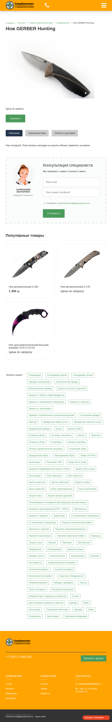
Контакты (11, 698)
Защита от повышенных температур (46, 402)
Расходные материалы (63, 589)
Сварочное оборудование (71, 576)
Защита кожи (35, 495)
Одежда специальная (39, 382)
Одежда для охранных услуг (87, 422)
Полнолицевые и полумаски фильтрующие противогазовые (58, 502)
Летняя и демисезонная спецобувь (46, 449)
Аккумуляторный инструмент (62, 562)
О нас (9, 684)
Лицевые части (36, 556)
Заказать (15, 118)
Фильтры (95, 556)
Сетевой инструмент (39, 569)
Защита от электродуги (40, 408)
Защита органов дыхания (60, 495)
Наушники (67, 542)
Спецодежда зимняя (57, 375)
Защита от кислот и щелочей (72, 388)
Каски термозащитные (61, 489)
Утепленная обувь (77, 449)
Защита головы (82, 482)
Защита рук (59, 516)
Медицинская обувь (38, 455)
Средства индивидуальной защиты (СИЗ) (49, 469)
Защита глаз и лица (84, 469)
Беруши (52, 542)
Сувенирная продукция (76, 616)
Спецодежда (35, 375)
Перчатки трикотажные (40, 536)
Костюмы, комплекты (61, 435)
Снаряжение (35, 616)
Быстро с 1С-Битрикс (94, 718)
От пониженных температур (42, 522)
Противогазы (80, 509)
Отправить (53, 213)
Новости (45, 693)
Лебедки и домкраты (64, 582)
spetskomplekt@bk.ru (90, 684)
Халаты (81, 435)
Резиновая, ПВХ (54, 462)
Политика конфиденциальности (19, 716)
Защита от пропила (79, 402)
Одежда (73, 603)
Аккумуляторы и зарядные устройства (47, 596)
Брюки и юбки (74, 429)
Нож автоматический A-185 (23, 287)
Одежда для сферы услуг (55, 422)
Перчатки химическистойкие (71, 536)
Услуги (44, 684)
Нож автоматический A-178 (75, 287)
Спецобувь (56, 442)
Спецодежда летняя (83, 375)
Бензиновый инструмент (40, 576)
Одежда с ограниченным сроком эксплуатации (51, 415)
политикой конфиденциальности (74, 203)
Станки (75, 596)
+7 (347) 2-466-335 (19, 656)
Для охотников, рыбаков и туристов (46, 603)
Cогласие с (68, 203)
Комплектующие (75, 549)
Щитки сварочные (60, 482)
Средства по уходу (77, 462)
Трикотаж (95, 435)
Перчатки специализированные (70, 529)
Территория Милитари (57, 609)
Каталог (10, 689)
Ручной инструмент (64, 569)
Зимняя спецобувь (77, 442)
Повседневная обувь (64, 455)
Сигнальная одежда (90, 415)
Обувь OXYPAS (88, 455)
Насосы (83, 582)
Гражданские (35, 549)
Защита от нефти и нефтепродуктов (46, 395)
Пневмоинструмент (38, 582)
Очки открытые (74, 475)
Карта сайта (40, 716)
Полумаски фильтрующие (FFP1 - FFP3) (48, 509)
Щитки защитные (37, 482)
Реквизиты (11, 693)
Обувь (86, 603)
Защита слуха (35, 542)
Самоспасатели (57, 556)
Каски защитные (37, 489)
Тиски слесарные (37, 589)
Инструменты (35, 562)
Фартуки (33, 422)
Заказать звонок (93, 658)
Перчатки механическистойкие (77, 522)
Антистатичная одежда (67, 382)
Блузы (59, 429)
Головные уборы (37, 435)
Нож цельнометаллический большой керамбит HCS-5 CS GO (28, 346)
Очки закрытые (53, 475)
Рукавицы (95, 536)
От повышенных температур (85, 516)
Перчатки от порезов (39, 529)
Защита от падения (38, 516)
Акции (44, 689)
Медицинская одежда (39, 429)
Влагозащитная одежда (40, 388)
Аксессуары (34, 462)
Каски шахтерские (87, 489)
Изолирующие (54, 549)
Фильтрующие (78, 556)
